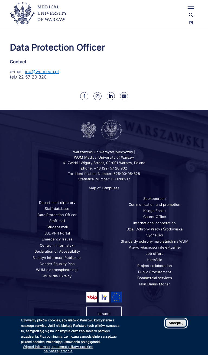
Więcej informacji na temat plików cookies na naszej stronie (58, 348)
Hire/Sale (154, 260)
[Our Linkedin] (111, 96)
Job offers (154, 253)
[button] (167, 7)
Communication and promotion (154, 204)
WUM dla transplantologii (57, 270)
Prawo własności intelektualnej (155, 247)
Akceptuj (175, 323)
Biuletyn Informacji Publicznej (57, 257)
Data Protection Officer (57, 215)
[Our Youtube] (124, 96)
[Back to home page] (41, 15)
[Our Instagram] (97, 96)
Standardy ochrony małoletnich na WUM (154, 241)
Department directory (57, 202)
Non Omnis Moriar (154, 284)
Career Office (154, 216)
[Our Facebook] (84, 96)
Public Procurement (154, 272)
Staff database (57, 208)
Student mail (57, 227)
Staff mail (57, 221)
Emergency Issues (57, 239)
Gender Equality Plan (57, 264)
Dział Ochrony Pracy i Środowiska (154, 229)
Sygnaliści (154, 235)
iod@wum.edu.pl (42, 71)
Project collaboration (154, 265)
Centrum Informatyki (57, 245)
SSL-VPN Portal (57, 233)
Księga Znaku (154, 211)
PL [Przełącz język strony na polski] (191, 22)
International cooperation (154, 223)
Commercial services (154, 278)
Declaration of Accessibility (57, 251)
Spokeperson (154, 198)
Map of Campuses (104, 188)
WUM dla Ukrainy (57, 276)
